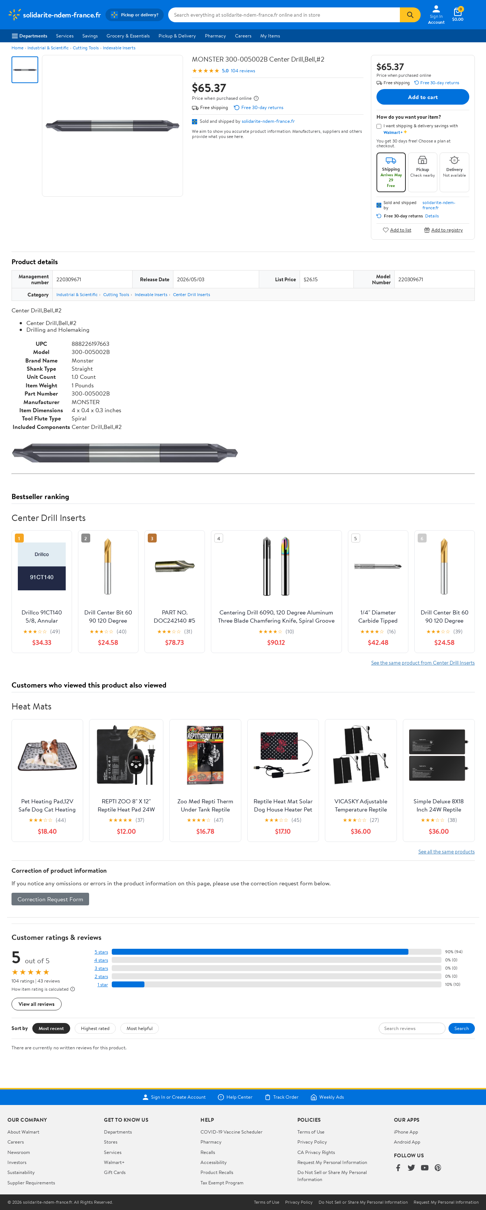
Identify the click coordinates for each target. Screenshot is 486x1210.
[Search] (410, 14)
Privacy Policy (312, 1141)
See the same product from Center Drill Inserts (423, 662)
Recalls (207, 1152)
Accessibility (213, 1162)
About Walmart (23, 1131)
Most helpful (140, 1028)
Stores (110, 1141)
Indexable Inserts (119, 48)
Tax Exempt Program (222, 1182)
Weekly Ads (327, 1097)
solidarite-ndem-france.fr (268, 121)
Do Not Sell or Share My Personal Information (363, 1202)
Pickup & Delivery (177, 35)
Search (461, 1028)
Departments (29, 35)
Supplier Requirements (31, 1182)
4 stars (101, 960)
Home (17, 48)
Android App (407, 1141)
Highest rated (95, 1028)
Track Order (281, 1097)
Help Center (235, 1097)
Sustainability (21, 1172)
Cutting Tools (86, 48)
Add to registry (443, 230)
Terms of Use (310, 1131)
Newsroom (18, 1152)
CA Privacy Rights (316, 1152)
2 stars (101, 976)
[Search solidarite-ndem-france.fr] (284, 14)
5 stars (101, 952)
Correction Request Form (50, 899)
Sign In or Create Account (174, 1097)
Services (65, 35)
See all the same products (446, 851)
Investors (16, 1162)
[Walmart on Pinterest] (438, 1168)
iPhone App (406, 1131)
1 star (103, 984)
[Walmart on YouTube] (425, 1168)
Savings (90, 35)
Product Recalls (216, 1172)
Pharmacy (215, 35)
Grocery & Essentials (128, 35)
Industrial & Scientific (48, 48)
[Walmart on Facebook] (398, 1168)
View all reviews (37, 1003)
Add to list (397, 230)
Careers (243, 35)
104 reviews (243, 70)
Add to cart (423, 97)
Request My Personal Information (332, 1162)
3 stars (101, 968)
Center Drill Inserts (191, 294)
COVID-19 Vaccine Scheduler (231, 1131)
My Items (270, 35)
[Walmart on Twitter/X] (411, 1168)
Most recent (51, 1028)
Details (432, 216)
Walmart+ (114, 1162)
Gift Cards (114, 1172)
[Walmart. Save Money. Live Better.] (54, 15)
